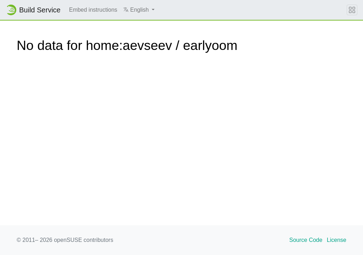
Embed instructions (93, 10)
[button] (138, 10)
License (336, 240)
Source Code (305, 240)
